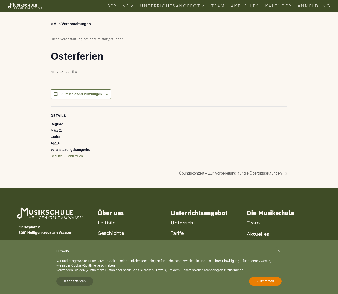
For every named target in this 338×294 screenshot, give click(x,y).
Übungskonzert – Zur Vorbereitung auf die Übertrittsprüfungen (231, 173)
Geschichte (111, 233)
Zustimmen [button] (265, 281)
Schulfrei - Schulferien (67, 156)
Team (218, 6)
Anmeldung (314, 6)
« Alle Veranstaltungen (71, 24)
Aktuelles (245, 6)
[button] (279, 251)
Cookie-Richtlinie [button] (83, 265)
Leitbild (107, 223)
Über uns (111, 213)
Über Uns (116, 6)
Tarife (177, 233)
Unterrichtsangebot (170, 6)
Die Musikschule (270, 213)
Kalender (278, 6)
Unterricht (183, 223)
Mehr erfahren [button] (75, 281)
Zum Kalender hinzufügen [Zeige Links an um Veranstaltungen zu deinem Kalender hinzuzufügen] (81, 94)
